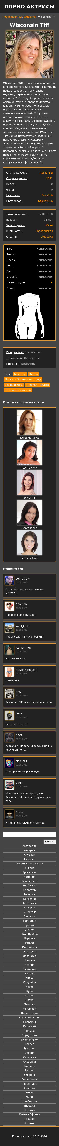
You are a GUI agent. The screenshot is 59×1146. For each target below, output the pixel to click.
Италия (29, 964)
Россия (29, 1044)
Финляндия (29, 1083)
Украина (29, 1074)
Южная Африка (29, 1114)
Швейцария (29, 1101)
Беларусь (29, 889)
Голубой (47, 195)
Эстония (29, 1110)
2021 (49, 178)
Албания (29, 854)
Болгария (29, 898)
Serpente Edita (29, 437)
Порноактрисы (12, 16)
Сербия (29, 1052)
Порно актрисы (29, 7)
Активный (46, 172)
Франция (29, 1088)
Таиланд (29, 1066)
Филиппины (29, 1079)
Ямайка (29, 1118)
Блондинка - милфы (18, 390)
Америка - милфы (37, 384)
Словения (29, 1061)
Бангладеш (29, 881)
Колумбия (29, 982)
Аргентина (29, 872)
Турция (29, 1070)
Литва (29, 1000)
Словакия (29, 1057)
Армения (29, 876)
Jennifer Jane (29, 558)
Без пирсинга (13, 384)
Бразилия (29, 903)
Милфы (33, 374)
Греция (29, 925)
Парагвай (29, 1026)
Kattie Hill (29, 498)
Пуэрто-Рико (29, 1039)
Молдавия (29, 1008)
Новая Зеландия (29, 1017)
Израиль (29, 938)
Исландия (29, 956)
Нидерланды (29, 1013)
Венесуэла (29, 911)
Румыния (29, 1048)
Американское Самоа (29, 863)
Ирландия (29, 951)
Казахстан (29, 969)
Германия (29, 920)
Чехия (29, 1092)
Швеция (29, 1105)
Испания (29, 960)
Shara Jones (29, 528)
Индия (29, 942)
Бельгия (29, 894)
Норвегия (29, 1022)
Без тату (19, 374)
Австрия (29, 850)
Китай (29, 978)
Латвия (29, 995)
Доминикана (29, 933)
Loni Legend (29, 467)
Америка (30, 16)
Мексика (29, 1004)
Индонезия (29, 947)
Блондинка (45, 201)
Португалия (29, 1035)
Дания (29, 929)
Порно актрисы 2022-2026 (29, 1136)
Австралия (29, 845)
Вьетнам (29, 916)
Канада (29, 973)
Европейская (44, 231)
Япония (29, 1123)
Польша (29, 1030)
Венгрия (29, 907)
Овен (49, 225)
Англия (29, 867)
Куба (29, 991)
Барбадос (29, 885)
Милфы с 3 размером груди (23, 379)
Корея (29, 986)
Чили (29, 1096)
